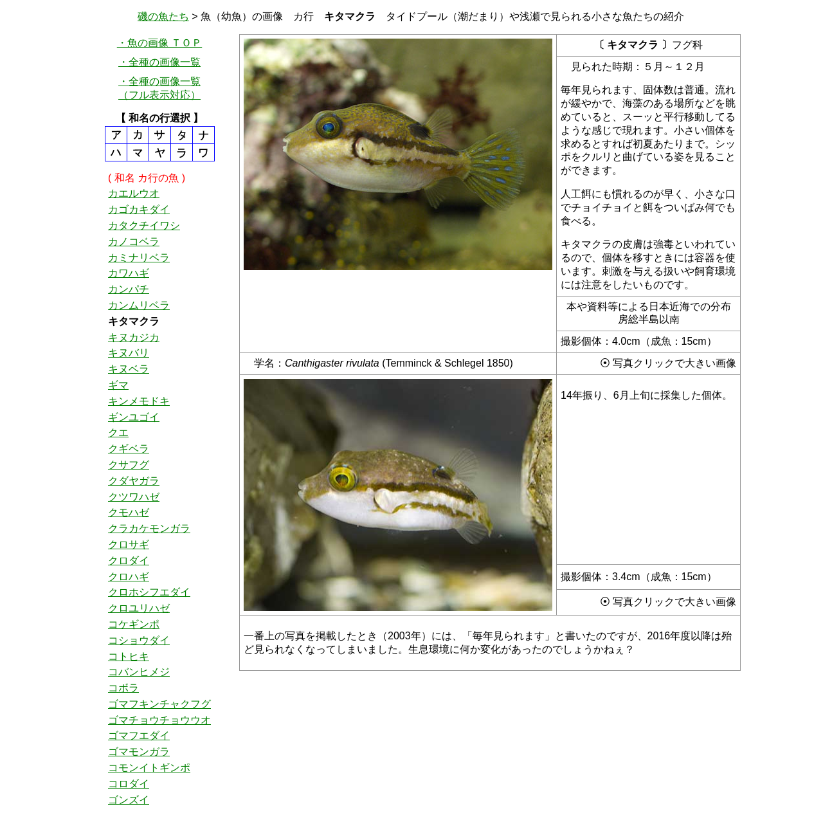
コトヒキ (128, 656)
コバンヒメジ (139, 671)
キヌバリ (128, 352)
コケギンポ (133, 624)
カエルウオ (133, 193)
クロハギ (128, 576)
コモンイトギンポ (149, 767)
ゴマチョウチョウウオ (159, 720)
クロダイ (128, 560)
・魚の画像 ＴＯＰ (159, 42)
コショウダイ (139, 640)
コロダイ (128, 783)
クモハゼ (128, 512)
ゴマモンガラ (139, 751)
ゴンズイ (128, 799)
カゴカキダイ (139, 209)
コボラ (123, 687)
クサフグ (128, 464)
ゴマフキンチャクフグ (159, 704)
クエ (118, 432)
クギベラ (128, 448)
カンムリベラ (139, 305)
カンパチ (128, 289)
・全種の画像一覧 (159, 62)
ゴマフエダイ (139, 735)
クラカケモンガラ (149, 528)
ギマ (118, 384)
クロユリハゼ (139, 608)
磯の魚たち (163, 16)
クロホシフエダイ (149, 592)
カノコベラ (133, 241)
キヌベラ (128, 368)
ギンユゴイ (133, 417)
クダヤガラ (133, 480)
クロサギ (128, 544)
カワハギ (128, 273)
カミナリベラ (139, 257)
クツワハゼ (133, 496)
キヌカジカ (133, 337)
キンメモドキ (139, 401)
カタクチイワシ (144, 225)
